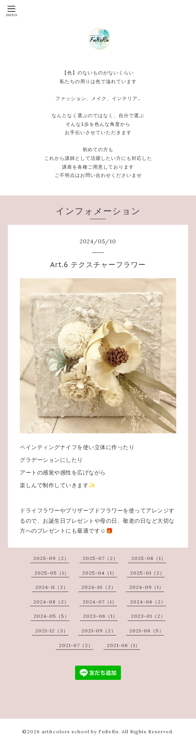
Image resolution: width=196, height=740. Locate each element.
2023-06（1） (100, 616)
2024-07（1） (100, 602)
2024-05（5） (52, 616)
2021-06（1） (123, 645)
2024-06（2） (148, 602)
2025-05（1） (51, 573)
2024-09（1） (146, 587)
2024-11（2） (51, 587)
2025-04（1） (99, 573)
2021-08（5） (146, 631)
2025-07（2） (100, 558)
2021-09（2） (98, 631)
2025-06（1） (148, 558)
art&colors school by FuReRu (80, 731)
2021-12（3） (51, 631)
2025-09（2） (51, 558)
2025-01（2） (147, 573)
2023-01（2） (148, 616)
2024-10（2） (98, 587)
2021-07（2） (76, 645)
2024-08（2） (51, 602)
